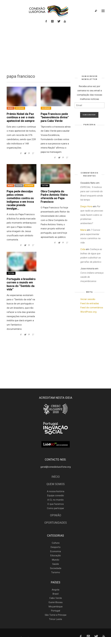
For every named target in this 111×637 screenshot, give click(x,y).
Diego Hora (86, 206)
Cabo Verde (55, 590)
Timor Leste (55, 611)
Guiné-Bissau (55, 594)
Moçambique (56, 598)
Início (55, 469)
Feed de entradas (89, 303)
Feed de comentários (91, 307)
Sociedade (20, 108)
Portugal (55, 603)
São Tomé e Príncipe (55, 607)
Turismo (55, 564)
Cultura (45, 184)
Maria (83, 230)
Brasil (56, 586)
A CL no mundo (55, 492)
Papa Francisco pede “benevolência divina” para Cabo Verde (53, 116)
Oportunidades (55, 515)
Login (8, 630)
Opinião (55, 507)
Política (19, 184)
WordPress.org (88, 311)
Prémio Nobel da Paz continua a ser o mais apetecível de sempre (19, 116)
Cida (82, 249)
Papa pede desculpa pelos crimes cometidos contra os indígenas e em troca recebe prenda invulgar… (21, 196)
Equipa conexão (55, 487)
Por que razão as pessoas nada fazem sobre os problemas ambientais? (91, 215)
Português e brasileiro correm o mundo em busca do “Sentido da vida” (20, 277)
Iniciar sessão (87, 299)
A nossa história (55, 483)
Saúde (55, 556)
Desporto (56, 539)
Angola (55, 582)
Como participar (55, 500)
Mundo (10, 108)
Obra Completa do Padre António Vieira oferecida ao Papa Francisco (55, 193)
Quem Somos (55, 476)
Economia (55, 543)
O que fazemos (55, 496)
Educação (55, 547)
